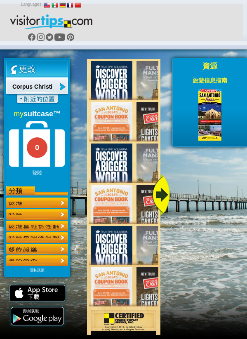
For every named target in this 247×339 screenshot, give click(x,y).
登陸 (37, 173)
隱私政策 (37, 270)
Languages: (31, 4)
